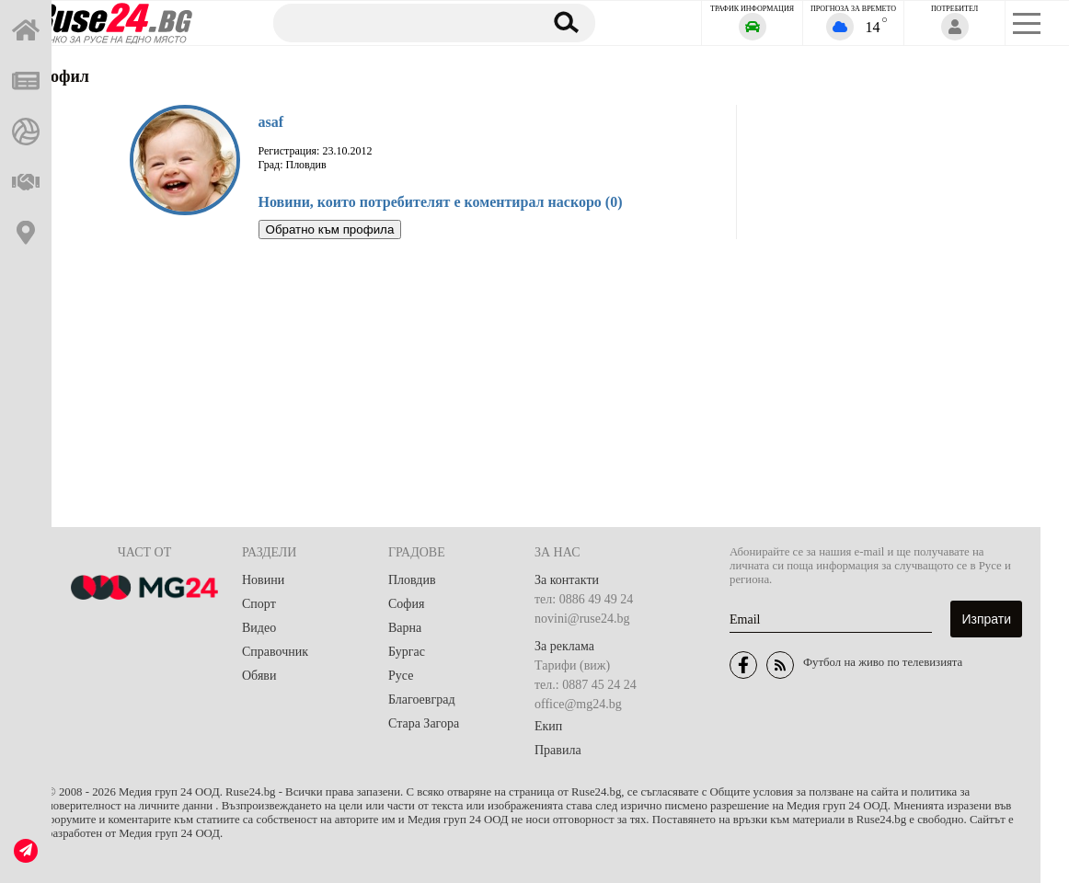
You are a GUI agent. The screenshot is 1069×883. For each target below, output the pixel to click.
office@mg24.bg (578, 704)
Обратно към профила (330, 229)
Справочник (275, 652)
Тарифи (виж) (572, 665)
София (406, 604)
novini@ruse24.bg (582, 618)
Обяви (259, 675)
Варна (404, 628)
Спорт (259, 604)
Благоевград (421, 699)
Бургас (406, 652)
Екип (548, 726)
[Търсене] (399, 22)
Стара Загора (423, 723)
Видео (259, 628)
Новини (263, 580)
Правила (557, 750)
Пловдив (412, 580)
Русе (400, 675)
